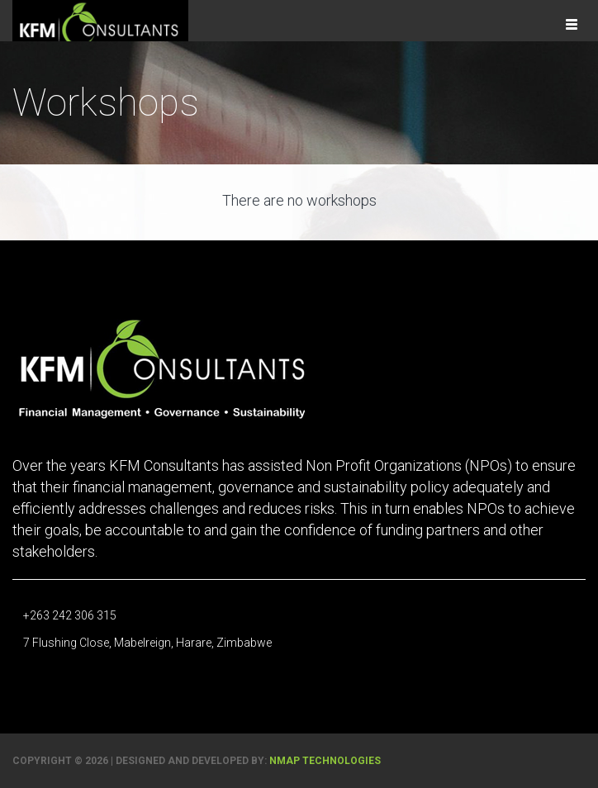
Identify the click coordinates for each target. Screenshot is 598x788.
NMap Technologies (325, 761)
